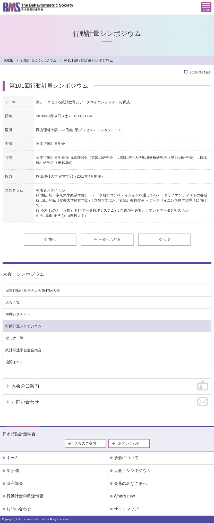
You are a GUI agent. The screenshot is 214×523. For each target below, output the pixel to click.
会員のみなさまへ (130, 483)
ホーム (12, 457)
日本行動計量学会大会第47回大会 (32, 290)
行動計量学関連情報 (25, 496)
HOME (8, 60)
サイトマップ (126, 509)
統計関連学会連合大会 (23, 350)
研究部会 (14, 483)
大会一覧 (12, 302)
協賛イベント (16, 362)
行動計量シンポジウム (39, 60)
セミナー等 (14, 338)
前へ (50, 239)
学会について (126, 457)
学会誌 (12, 470)
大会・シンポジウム (23, 274)
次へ (164, 239)
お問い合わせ (25, 401)
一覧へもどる (107, 239)
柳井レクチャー (18, 314)
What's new (124, 496)
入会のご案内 (25, 385)
